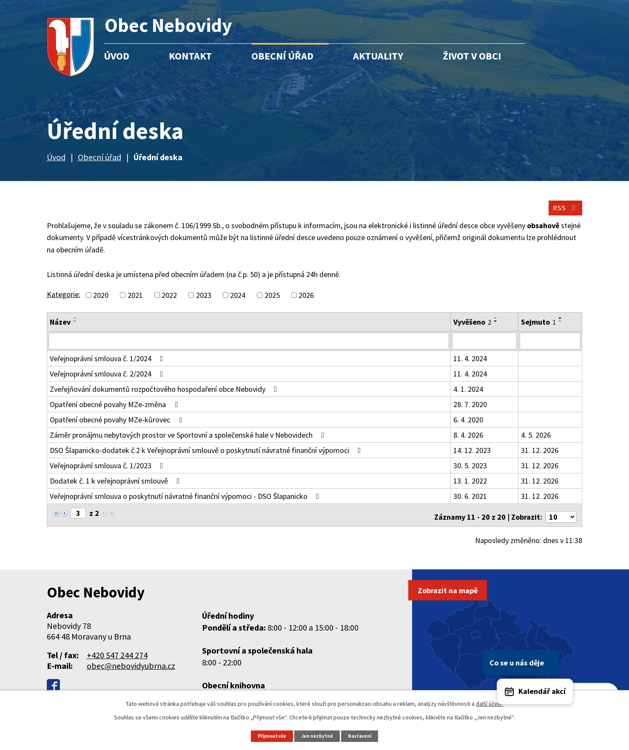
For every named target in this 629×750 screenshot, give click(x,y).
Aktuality (378, 55)
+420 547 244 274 (117, 658)
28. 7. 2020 (470, 411)
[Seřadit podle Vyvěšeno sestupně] (496, 328)
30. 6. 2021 (470, 503)
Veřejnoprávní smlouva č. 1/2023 (108, 472)
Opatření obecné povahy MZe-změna (115, 411)
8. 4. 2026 (468, 442)
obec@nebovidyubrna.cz (131, 668)
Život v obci (472, 55)
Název (60, 329)
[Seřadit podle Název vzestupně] (75, 325)
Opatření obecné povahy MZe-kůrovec (117, 426)
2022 (169, 302)
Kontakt (190, 55)
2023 (203, 302)
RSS (562, 213)
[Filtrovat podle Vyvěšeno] (484, 348)
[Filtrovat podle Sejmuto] (550, 348)
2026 (306, 302)
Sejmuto (538, 329)
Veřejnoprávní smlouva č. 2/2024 (108, 380)
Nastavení (363, 735)
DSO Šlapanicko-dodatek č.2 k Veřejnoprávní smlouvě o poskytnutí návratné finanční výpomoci (207, 457)
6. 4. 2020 (468, 426)
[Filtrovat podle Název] (249, 348)
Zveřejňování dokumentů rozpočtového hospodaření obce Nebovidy (165, 396)
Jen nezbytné (318, 735)
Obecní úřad (282, 55)
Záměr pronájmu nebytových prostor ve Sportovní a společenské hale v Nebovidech (189, 442)
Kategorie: (63, 301)
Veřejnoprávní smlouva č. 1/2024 (108, 365)
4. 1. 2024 (468, 396)
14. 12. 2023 (472, 457)
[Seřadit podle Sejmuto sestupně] (560, 328)
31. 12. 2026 (539, 457)
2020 (100, 302)
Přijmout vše (269, 735)
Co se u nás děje (575, 624)
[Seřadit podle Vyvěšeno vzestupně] (496, 325)
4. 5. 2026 (536, 442)
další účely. (489, 703)
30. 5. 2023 (470, 472)
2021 (135, 302)
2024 (237, 302)
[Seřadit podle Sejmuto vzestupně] (560, 325)
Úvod (116, 55)
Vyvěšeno (472, 329)
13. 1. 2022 (470, 487)
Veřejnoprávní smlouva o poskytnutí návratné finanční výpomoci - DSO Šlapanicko (186, 503)
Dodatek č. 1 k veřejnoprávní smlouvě (116, 487)
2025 (272, 302)
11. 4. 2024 (470, 365)
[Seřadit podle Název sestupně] (75, 328)
